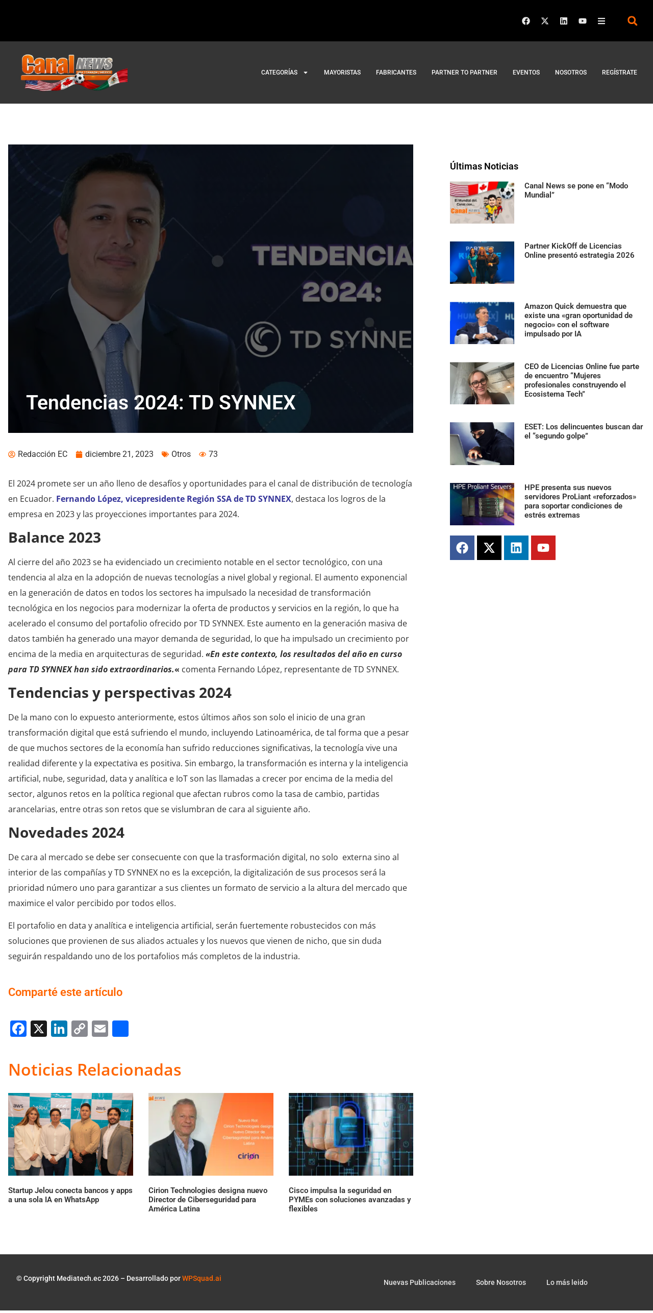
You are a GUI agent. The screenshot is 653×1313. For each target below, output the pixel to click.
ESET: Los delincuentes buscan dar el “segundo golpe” (583, 431)
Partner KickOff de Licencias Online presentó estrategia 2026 (579, 250)
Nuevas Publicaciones (420, 1285)
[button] (632, 20)
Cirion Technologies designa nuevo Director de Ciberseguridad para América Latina (207, 1202)
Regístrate (619, 72)
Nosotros (571, 72)
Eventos (526, 72)
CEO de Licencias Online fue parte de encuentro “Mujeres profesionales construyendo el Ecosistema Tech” (581, 380)
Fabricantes (396, 72)
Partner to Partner (464, 72)
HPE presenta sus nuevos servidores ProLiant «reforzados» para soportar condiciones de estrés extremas (580, 501)
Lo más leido (567, 1285)
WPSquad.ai (201, 1281)
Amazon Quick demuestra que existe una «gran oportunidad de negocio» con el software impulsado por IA (578, 320)
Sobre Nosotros (501, 1285)
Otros (181, 456)
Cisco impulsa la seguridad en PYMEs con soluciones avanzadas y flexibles (350, 1202)
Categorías (285, 72)
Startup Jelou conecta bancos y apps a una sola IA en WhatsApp (70, 1197)
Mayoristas (342, 72)
